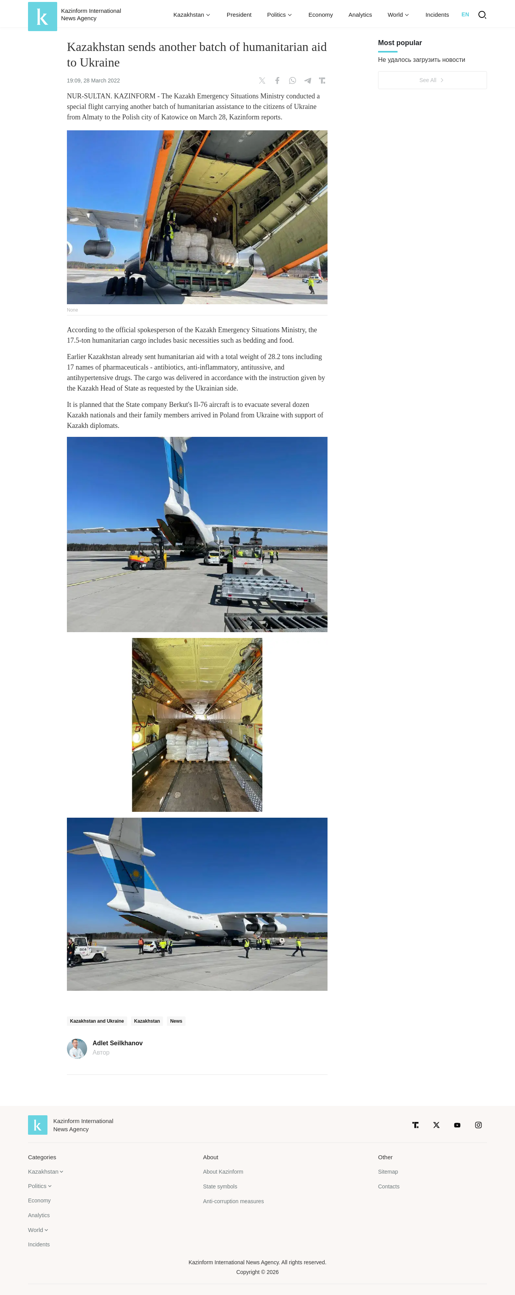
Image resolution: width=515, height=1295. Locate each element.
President (239, 14)
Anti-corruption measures (233, 1201)
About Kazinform (223, 1172)
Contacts (388, 1186)
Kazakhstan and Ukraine (97, 1021)
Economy (320, 14)
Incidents (437, 14)
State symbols (220, 1186)
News (176, 1021)
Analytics (360, 14)
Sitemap (388, 1172)
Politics (37, 1186)
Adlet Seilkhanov (118, 1043)
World (35, 1230)
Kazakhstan (147, 1021)
